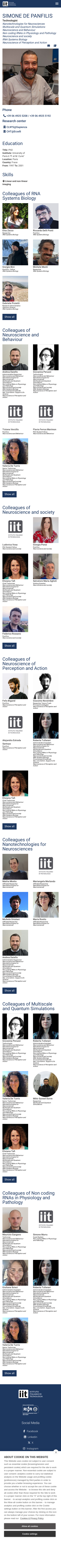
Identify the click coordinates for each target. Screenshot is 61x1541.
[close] (56, 1452)
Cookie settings (29, 1534)
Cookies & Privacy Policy (32, 1518)
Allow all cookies (30, 1526)
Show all (9, 316)
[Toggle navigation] (57, 4)
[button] (48, 45)
